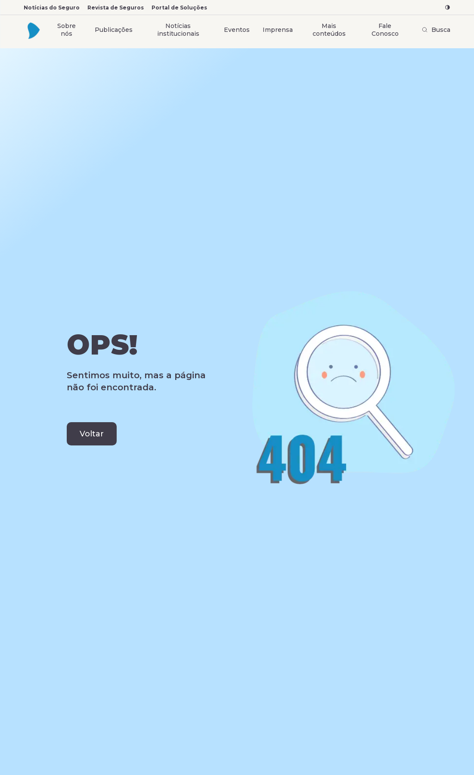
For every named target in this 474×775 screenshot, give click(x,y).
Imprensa (278, 30)
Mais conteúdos (329, 29)
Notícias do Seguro (52, 7)
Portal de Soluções (179, 7)
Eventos (237, 30)
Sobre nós (66, 29)
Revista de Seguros (115, 7)
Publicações (114, 30)
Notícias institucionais (178, 29)
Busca (436, 30)
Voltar (92, 434)
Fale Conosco (385, 29)
